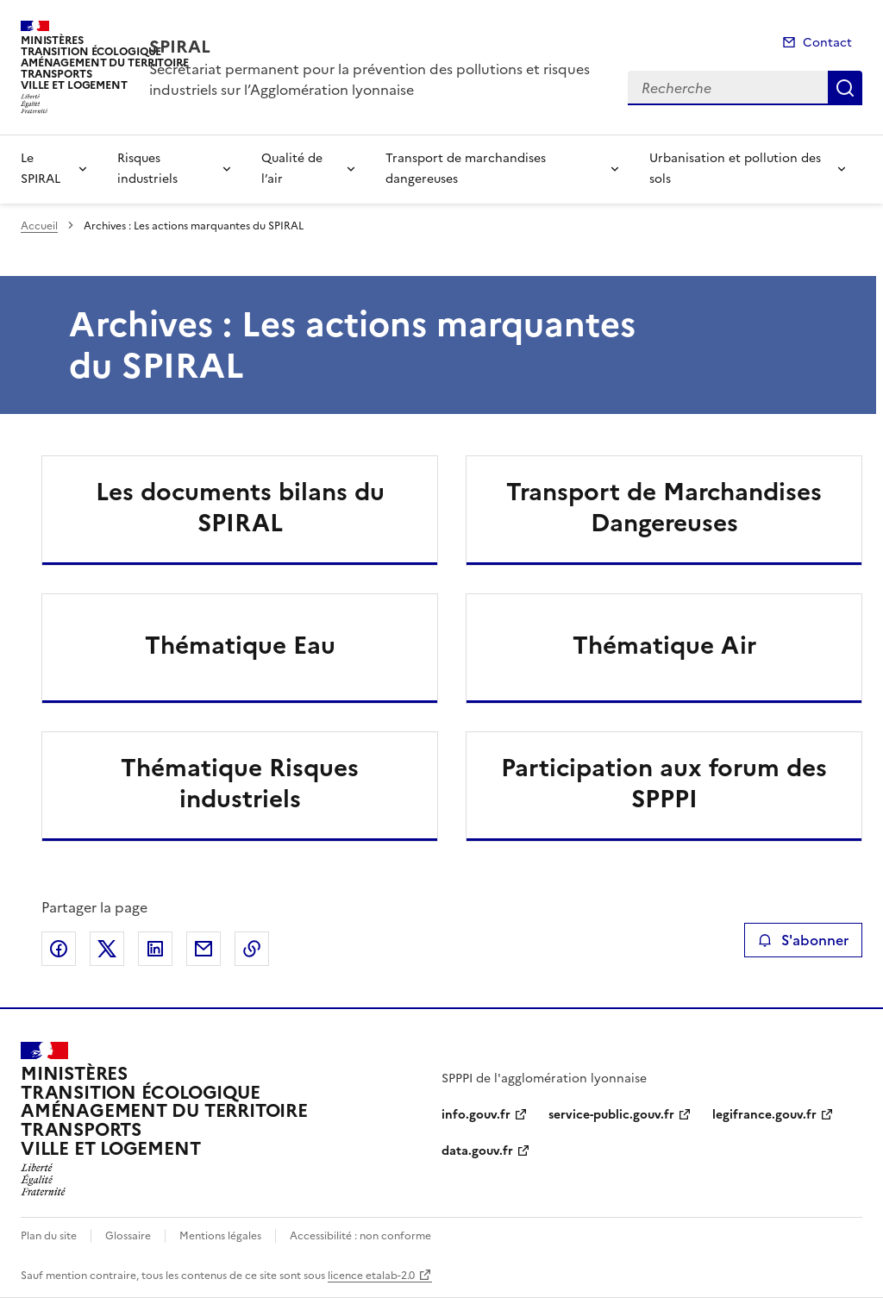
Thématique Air (664, 645)
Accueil (39, 226)
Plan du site (49, 1236)
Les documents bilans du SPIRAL (240, 507)
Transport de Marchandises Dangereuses (664, 507)
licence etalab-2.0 (371, 1275)
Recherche (845, 88)
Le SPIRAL (40, 168)
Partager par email (203, 948)
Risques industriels (147, 168)
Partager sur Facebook (58, 948)
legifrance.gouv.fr (764, 1115)
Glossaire (128, 1236)
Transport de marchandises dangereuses (465, 168)
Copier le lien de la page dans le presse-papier (252, 948)
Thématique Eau (240, 645)
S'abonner (803, 940)
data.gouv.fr (477, 1151)
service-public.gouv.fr (611, 1115)
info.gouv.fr (476, 1115)
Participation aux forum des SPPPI (664, 783)
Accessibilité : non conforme (360, 1236)
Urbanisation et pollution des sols (735, 168)
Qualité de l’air (292, 168)
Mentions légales (220, 1236)
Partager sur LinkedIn (155, 948)
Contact (827, 43)
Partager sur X (107, 948)
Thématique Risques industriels (240, 783)
